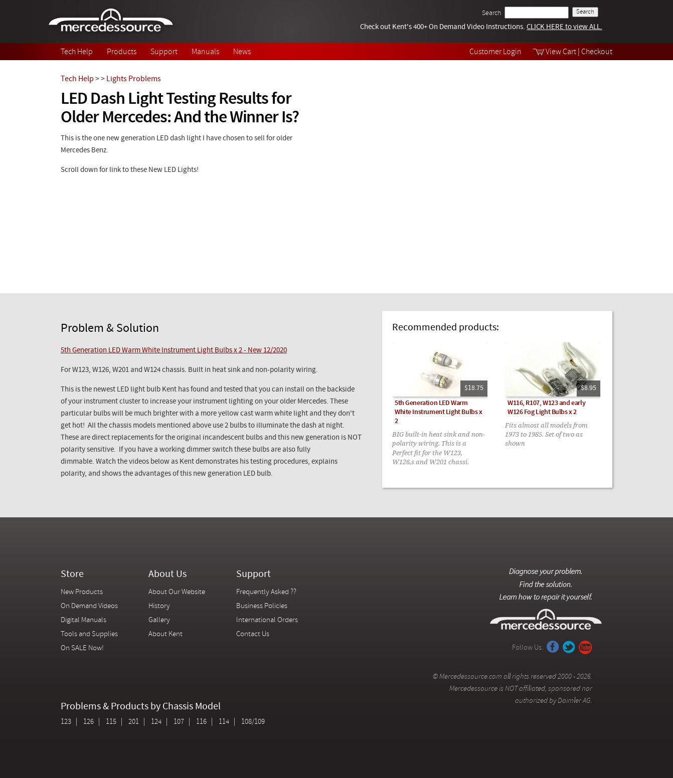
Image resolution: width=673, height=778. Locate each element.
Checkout (596, 52)
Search (491, 13)
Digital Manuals (83, 620)
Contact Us (252, 634)
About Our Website (176, 592)
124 (156, 722)
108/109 (253, 722)
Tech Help (77, 52)
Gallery (159, 620)
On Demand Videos (90, 606)
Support (164, 52)
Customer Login (495, 52)
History (159, 606)
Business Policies (261, 606)
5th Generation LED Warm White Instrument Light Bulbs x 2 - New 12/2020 (174, 350)
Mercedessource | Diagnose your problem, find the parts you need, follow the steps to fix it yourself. (112, 21)
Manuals (205, 52)
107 (179, 722)
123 (66, 722)
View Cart (561, 52)
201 (133, 722)
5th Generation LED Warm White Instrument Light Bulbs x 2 (438, 412)
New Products (82, 592)
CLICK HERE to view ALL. (564, 27)
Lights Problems (133, 79)
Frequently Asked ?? (266, 592)
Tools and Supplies (89, 634)
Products (121, 52)
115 (111, 722)
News (242, 52)
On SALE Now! (82, 648)
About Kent (165, 634)
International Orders (267, 620)
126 (88, 722)
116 (201, 722)
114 (224, 722)
